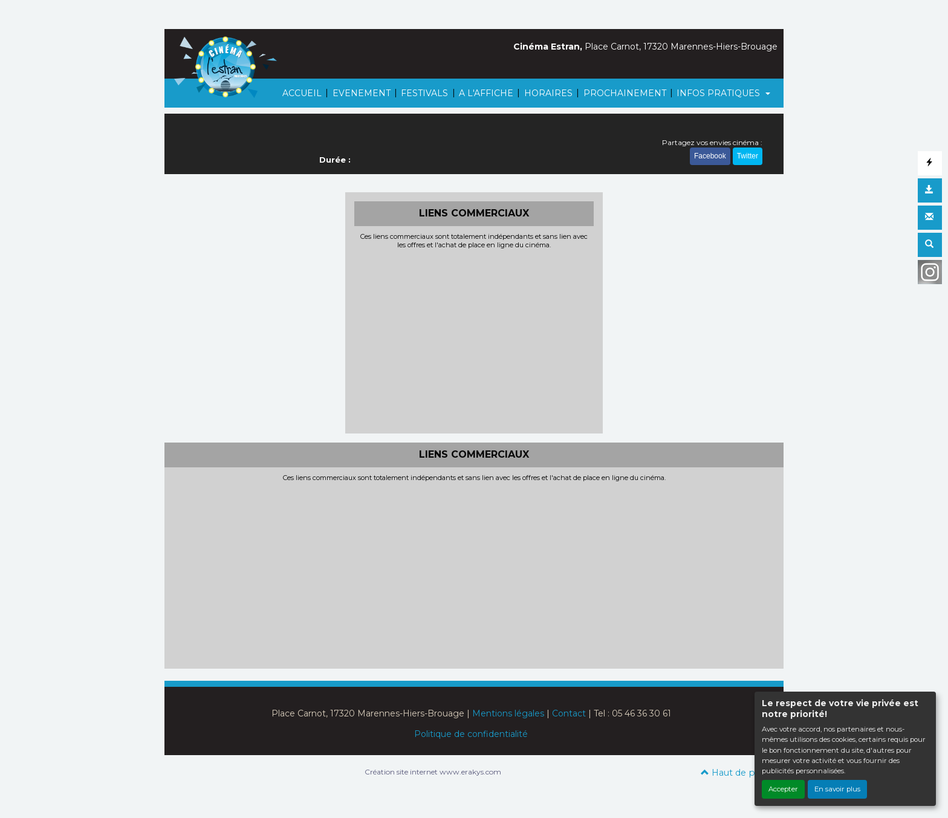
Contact (569, 713)
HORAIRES (548, 93)
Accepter (783, 789)
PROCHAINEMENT (624, 93)
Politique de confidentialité (471, 734)
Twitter (747, 156)
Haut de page (736, 772)
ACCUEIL (302, 93)
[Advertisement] (474, 339)
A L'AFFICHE (486, 93)
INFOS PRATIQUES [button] (719, 93)
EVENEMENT (362, 93)
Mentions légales (508, 713)
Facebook (710, 156)
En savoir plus (837, 789)
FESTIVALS (424, 93)
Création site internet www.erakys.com (433, 771)
